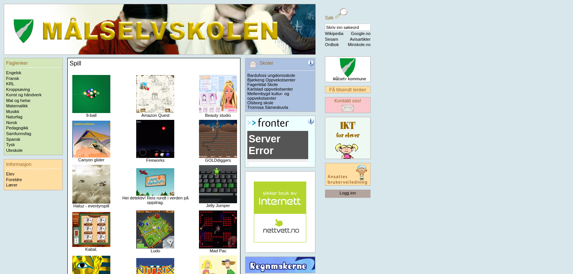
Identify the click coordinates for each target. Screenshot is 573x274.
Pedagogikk (17, 128)
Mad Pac (218, 249)
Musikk (12, 111)
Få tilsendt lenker (347, 89)
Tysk (10, 144)
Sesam (331, 39)
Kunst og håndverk (23, 94)
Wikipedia (334, 33)
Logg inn (348, 193)
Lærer (12, 185)
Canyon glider (91, 158)
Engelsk (13, 72)
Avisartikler (360, 39)
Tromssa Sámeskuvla (267, 107)
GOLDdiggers (218, 158)
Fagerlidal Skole (262, 84)
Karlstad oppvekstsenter (270, 89)
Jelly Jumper (218, 203)
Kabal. (91, 247)
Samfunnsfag (18, 133)
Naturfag (14, 117)
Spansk (13, 139)
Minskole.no (359, 44)
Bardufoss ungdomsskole (271, 75)
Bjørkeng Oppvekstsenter (271, 80)
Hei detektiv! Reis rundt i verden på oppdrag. (155, 198)
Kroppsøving (18, 89)
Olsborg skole (260, 102)
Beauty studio (218, 113)
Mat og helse (18, 100)
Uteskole (14, 150)
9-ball (91, 113)
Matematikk (17, 106)
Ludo (155, 249)
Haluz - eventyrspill (91, 204)
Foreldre (14, 179)
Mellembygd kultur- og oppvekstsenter (268, 95)
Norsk (11, 122)
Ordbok (332, 44)
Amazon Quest (155, 113)
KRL (10, 83)
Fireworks (155, 158)
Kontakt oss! (347, 101)
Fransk (12, 78)
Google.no (361, 33)
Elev (10, 174)
